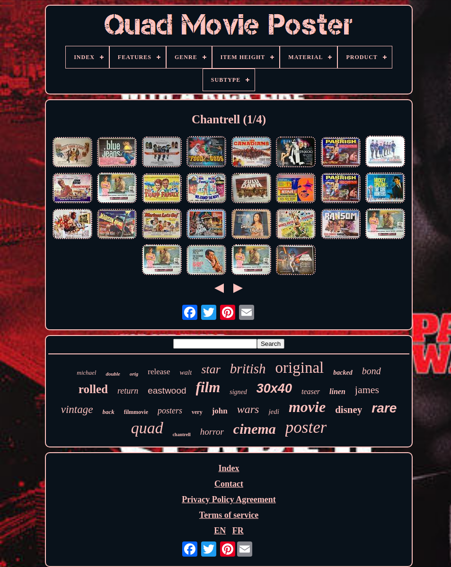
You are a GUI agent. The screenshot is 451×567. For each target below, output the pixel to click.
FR (238, 530)
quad (147, 428)
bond (371, 371)
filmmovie (136, 412)
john (220, 410)
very (197, 412)
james (367, 389)
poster (306, 427)
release (159, 371)
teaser (310, 391)
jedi (273, 411)
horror (212, 432)
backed (342, 372)
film (208, 387)
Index (228, 468)
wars (248, 409)
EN (220, 530)
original (299, 367)
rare (384, 408)
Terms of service (228, 515)
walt (186, 372)
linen (337, 391)
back (108, 411)
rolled (93, 389)
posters (170, 410)
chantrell (182, 434)
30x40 (274, 388)
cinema (254, 429)
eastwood (167, 390)
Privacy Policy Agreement (229, 499)
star (210, 369)
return (127, 390)
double (113, 374)
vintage (77, 409)
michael (86, 372)
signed (238, 391)
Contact (228, 484)
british (248, 368)
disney (348, 409)
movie (307, 406)
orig (134, 374)
